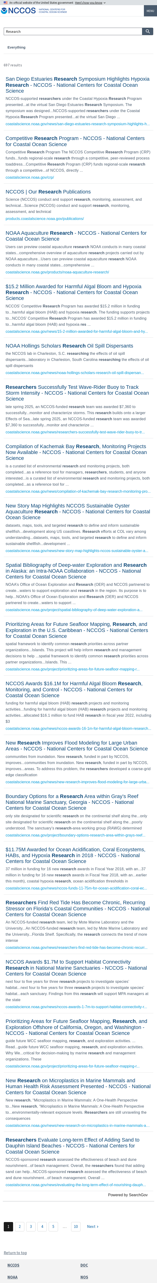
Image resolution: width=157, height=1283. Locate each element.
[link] (78, 100)
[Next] (93, 1226)
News (58, 47)
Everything (16, 47)
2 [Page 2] (20, 1226)
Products (78, 47)
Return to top (15, 1252)
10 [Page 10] (76, 1226)
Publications (103, 47)
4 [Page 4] (42, 1226)
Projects (40, 47)
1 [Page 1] (8, 1226)
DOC (84, 1265)
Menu (150, 11)
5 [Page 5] (53, 1226)
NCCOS (13, 1265)
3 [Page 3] (31, 1226)
